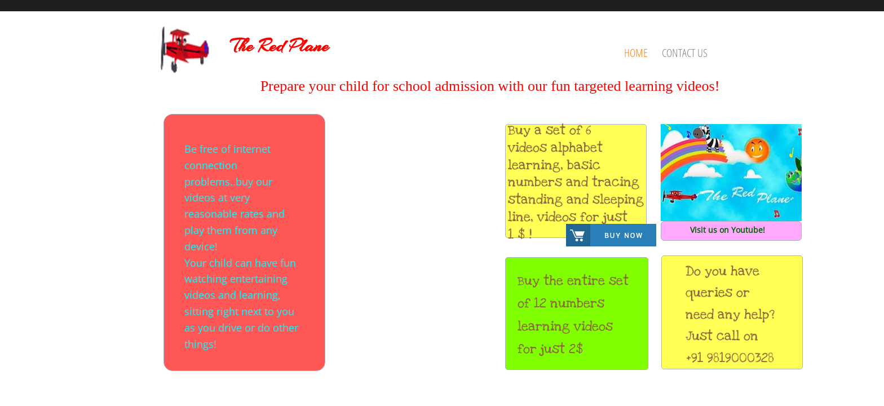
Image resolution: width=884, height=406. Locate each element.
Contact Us (685, 52)
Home (636, 52)
